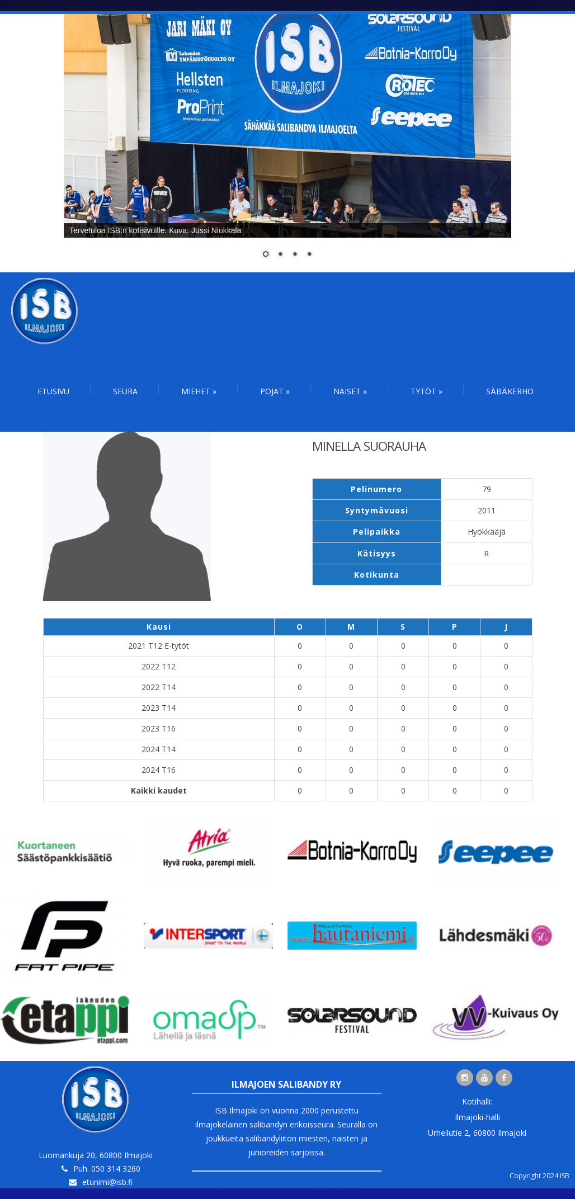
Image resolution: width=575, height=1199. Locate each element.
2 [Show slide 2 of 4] (280, 255)
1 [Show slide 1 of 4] (266, 255)
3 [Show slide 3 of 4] (295, 255)
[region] (287, 143)
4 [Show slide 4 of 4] (309, 255)
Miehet (198, 391)
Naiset (350, 391)
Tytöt (426, 391)
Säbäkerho (510, 391)
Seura (125, 391)
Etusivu (53, 391)
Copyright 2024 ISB (539, 1176)
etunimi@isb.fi (107, 1182)
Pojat (275, 391)
